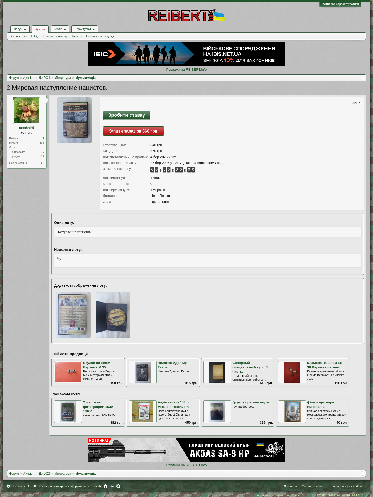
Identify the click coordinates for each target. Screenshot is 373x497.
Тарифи (77, 36)
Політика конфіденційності (347, 486)
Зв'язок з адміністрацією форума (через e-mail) (69, 486)
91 (42, 163)
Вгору (112, 486)
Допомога (290, 486)
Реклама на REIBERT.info (186, 69)
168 (42, 143)
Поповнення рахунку (100, 36)
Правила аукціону (55, 36)
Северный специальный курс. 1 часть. (250, 367)
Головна (105, 486)
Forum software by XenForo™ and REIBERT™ (310, 495)
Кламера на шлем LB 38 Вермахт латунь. (324, 365)
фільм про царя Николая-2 (320, 404)
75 (42, 151)
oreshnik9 (26, 128)
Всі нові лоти (18, 36)
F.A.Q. (35, 36)
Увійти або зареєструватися (340, 4)
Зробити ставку (126, 115)
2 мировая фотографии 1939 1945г (98, 406)
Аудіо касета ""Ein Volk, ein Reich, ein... (175, 404)
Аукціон (40, 29)
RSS (118, 486)
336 (42, 156)
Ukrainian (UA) (20, 486)
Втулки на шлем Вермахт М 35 (96, 365)
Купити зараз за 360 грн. (133, 131)
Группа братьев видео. (251, 402)
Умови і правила (313, 486)
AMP (356, 103)
